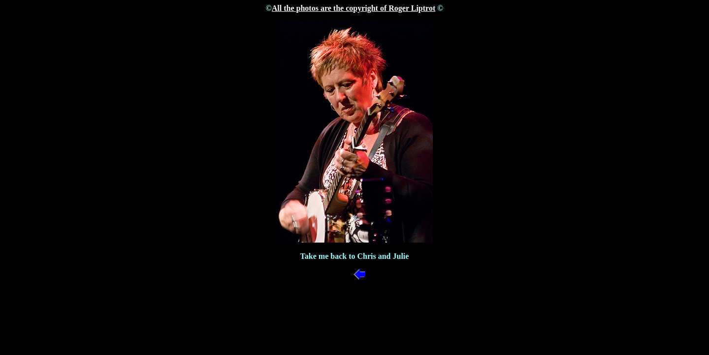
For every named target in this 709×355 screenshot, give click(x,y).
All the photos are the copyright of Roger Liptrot (353, 8)
